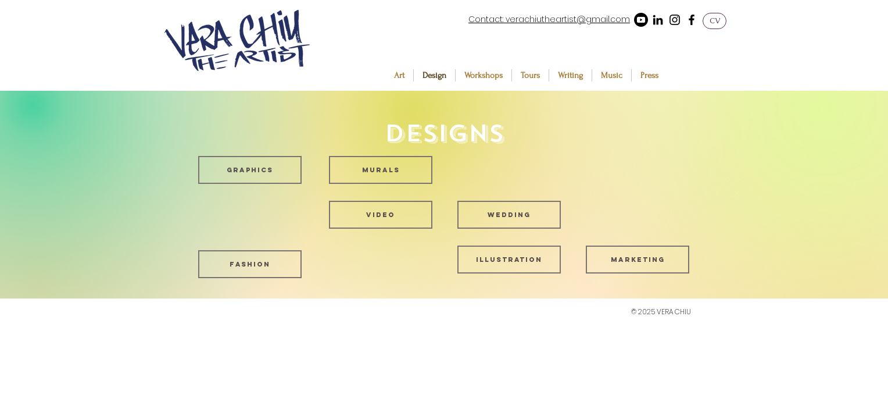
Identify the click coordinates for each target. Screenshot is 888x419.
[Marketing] (637, 260)
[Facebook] (692, 20)
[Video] (380, 215)
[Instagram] (675, 20)
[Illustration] (509, 260)
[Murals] (380, 170)
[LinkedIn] (658, 20)
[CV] (714, 21)
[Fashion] (250, 264)
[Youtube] (641, 20)
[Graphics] (250, 170)
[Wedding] (509, 215)
